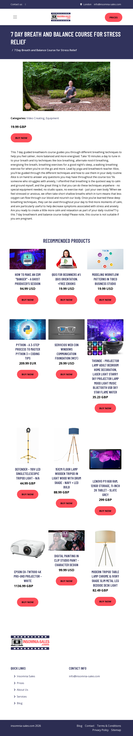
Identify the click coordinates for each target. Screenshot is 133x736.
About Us (22, 690)
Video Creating (35, 118)
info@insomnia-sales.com (107, 4)
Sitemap (116, 730)
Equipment (52, 118)
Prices (114, 17)
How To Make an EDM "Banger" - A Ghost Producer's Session (28, 278)
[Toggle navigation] (15, 17)
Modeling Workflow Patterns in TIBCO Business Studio (105, 278)
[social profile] (25, 4)
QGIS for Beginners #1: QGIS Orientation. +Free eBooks (66, 278)
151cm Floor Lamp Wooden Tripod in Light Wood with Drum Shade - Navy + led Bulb (66, 478)
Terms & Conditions (109, 726)
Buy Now (21, 137)
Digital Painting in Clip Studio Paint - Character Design (66, 560)
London (87, 4)
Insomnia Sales (26, 676)
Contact (89, 726)
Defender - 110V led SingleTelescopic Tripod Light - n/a (27, 473)
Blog (19, 703)
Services (22, 696)
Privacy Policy (100, 730)
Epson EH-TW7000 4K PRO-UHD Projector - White (28, 576)
